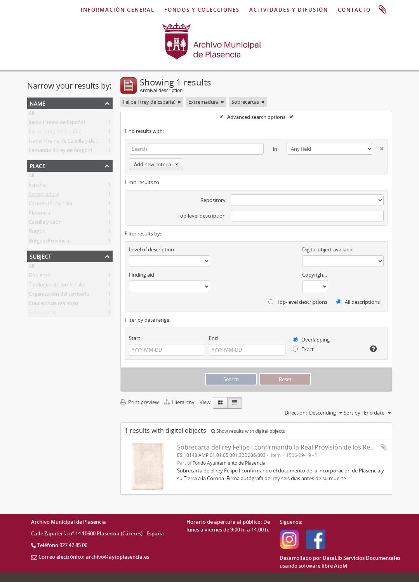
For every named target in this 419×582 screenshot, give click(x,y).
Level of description (151, 249)
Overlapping (311, 339)
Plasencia (39, 214)
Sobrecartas (42, 313)
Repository (213, 200)
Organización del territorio (59, 295)
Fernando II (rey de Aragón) (60, 151)
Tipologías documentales (57, 285)
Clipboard (382, 9)
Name (37, 103)
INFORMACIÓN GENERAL (118, 9)
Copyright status (315, 274)
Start (134, 338)
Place (37, 165)
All (31, 114)
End (213, 338)
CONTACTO (354, 9)
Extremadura (44, 195)
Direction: (296, 412)
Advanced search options (256, 116)
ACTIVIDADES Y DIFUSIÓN (288, 9)
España (37, 186)
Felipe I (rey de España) (55, 132)
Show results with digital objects (248, 431)
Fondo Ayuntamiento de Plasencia (229, 463)
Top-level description (201, 215)
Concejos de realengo (53, 304)
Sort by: (353, 412)
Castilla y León (45, 223)
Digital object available (327, 249)
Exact (303, 349)
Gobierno (39, 276)
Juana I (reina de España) (57, 123)
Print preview (139, 402)
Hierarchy (180, 402)
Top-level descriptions (297, 301)
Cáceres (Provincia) (50, 204)
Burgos (37, 232)
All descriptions (358, 301)
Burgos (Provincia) (50, 242)
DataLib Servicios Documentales (361, 557)
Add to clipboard (384, 447)
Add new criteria (156, 164)
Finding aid (141, 274)
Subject (40, 256)
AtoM (340, 565)
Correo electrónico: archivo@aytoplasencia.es (93, 556)
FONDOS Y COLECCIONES (202, 9)
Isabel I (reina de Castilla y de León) (69, 142)
